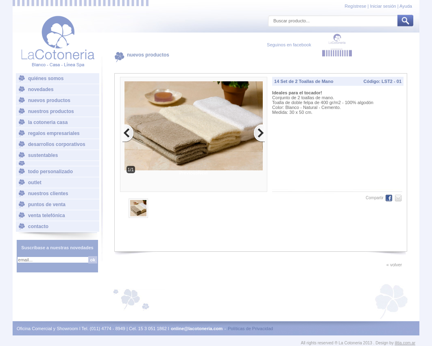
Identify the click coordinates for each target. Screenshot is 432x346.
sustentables (43, 155)
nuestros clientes (48, 193)
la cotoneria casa (48, 122)
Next (203, 172)
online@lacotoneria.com (197, 328)
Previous (188, 172)
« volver (394, 264)
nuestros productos (51, 111)
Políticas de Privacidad (250, 328)
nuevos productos (49, 100)
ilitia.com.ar (405, 343)
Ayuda (405, 6)
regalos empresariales (54, 133)
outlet (34, 182)
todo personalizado (50, 171)
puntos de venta (46, 204)
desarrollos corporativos (56, 144)
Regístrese (356, 6)
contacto (38, 226)
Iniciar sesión (383, 6)
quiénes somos (45, 78)
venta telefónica (46, 215)
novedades (41, 89)
